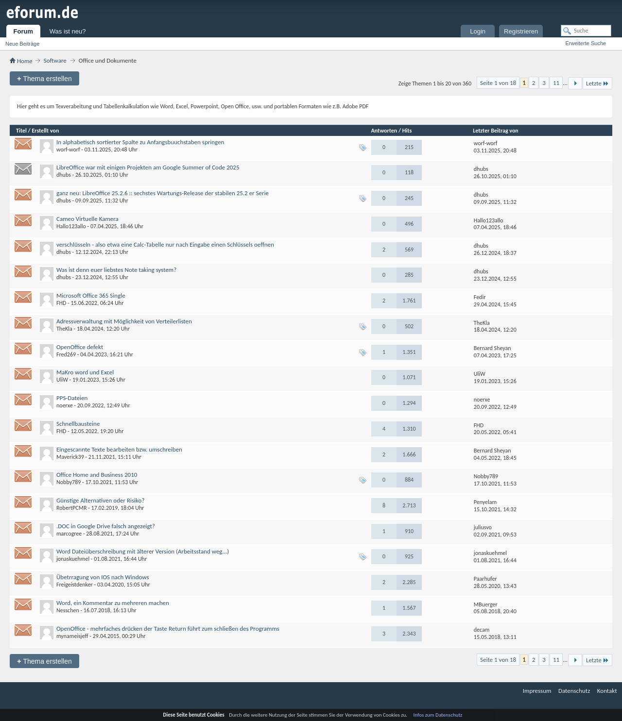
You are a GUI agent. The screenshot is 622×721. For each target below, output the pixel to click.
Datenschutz (574, 690)
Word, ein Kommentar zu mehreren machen (112, 602)
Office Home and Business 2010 (96, 474)
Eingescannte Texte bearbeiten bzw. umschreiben (119, 449)
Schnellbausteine (78, 423)
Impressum (537, 690)
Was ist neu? (68, 31)
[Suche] (586, 30)
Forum (23, 31)
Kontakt (607, 690)
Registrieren (521, 31)
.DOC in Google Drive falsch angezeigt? (105, 526)
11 (556, 82)
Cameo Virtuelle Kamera (87, 218)
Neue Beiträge (22, 44)
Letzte (597, 83)
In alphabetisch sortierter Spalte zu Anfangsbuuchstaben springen (140, 142)
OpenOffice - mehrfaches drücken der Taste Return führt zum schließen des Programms (167, 628)
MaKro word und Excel (85, 372)
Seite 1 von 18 (498, 82)
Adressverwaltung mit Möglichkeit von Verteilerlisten (124, 321)
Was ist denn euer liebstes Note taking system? (116, 269)
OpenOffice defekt (79, 347)
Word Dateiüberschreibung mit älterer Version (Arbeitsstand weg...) (142, 551)
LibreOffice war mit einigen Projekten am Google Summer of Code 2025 (148, 167)
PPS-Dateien (71, 398)
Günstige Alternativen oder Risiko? (100, 500)
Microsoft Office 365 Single (90, 295)
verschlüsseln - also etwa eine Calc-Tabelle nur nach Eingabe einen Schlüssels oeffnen (165, 244)
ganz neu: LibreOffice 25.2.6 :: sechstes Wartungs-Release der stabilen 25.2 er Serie (162, 193)
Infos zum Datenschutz (438, 715)
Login (477, 31)
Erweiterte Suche (585, 43)
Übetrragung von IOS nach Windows (102, 577)
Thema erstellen (44, 78)
